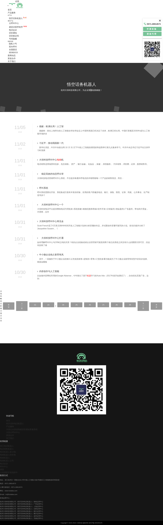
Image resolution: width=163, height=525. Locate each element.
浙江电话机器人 (7, 446)
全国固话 (13, 50)
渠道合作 (12, 58)
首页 (10, 10)
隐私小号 (13, 44)
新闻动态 (12, 55)
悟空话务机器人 (17, 18)
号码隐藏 (13, 39)
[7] (103, 305)
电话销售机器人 (7, 449)
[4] (63, 305)
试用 (17, 1)
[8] (117, 305)
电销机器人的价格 (8, 455)
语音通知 (13, 33)
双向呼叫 (13, 47)
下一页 (143, 306)
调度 (2, 469)
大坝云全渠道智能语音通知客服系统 (22, 429)
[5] (76, 305)
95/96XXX (13, 52)
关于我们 (12, 61)
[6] (90, 305)
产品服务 (12, 13)
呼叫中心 (4, 467)
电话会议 (13, 30)
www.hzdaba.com (11, 491)
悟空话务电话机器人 (15, 424)
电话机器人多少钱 (8, 452)
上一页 (22, 306)
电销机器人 (5, 458)
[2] (48, 305)
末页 (156, 306)
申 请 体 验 (151, 29)
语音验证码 (14, 36)
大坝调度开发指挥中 (9, 472)
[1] (35, 305)
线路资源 (10, 41)
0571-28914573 (10, 483)
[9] (130, 305)
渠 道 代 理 (151, 34)
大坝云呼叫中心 (13, 432)
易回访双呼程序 (18, 27)
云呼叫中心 (14, 23)
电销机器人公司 (7, 461)
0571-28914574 (16, 487)
